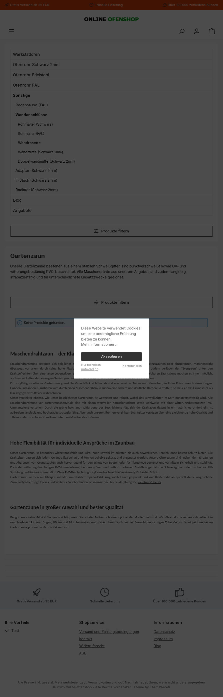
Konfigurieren (132, 366)
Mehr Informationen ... (99, 344)
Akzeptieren (111, 356)
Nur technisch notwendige (91, 367)
